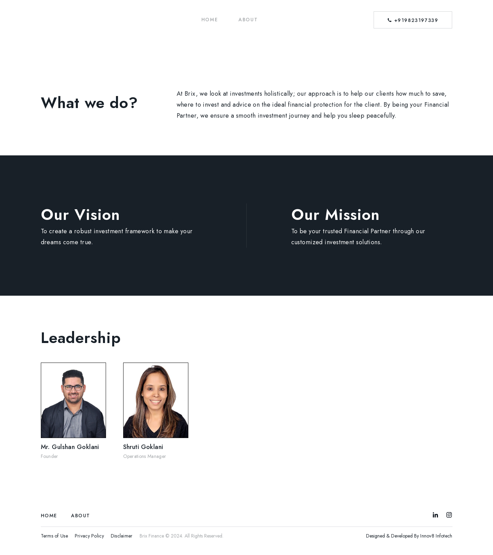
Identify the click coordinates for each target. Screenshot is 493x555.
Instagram (449, 514)
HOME (209, 19)
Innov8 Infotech (436, 536)
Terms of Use (54, 536)
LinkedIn (435, 514)
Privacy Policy (89, 536)
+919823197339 (413, 20)
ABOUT (248, 19)
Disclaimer (122, 536)
